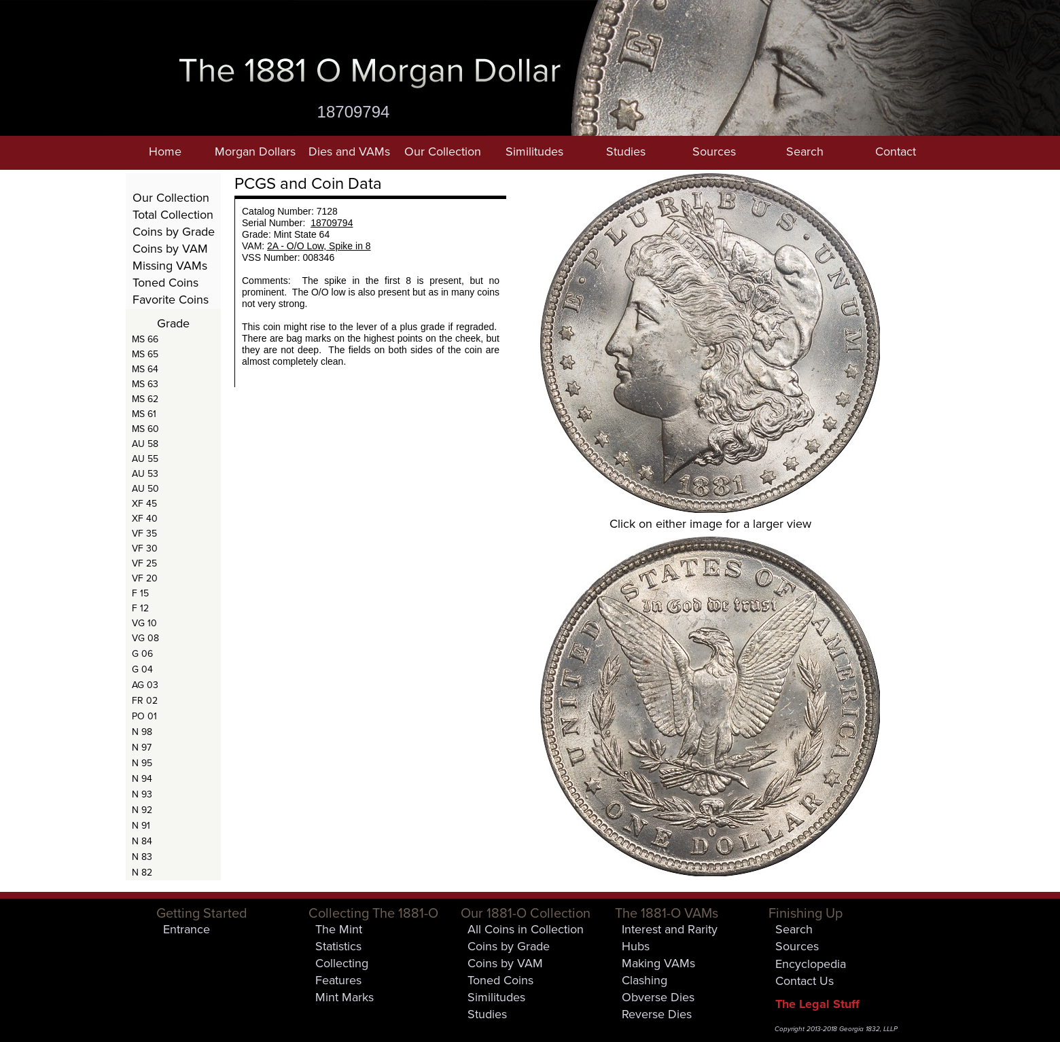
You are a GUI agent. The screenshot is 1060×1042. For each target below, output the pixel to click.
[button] (255, 153)
